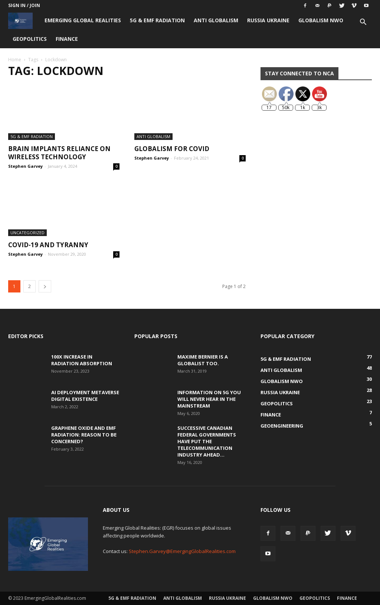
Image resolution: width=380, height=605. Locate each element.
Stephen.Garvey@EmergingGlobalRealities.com (182, 551)
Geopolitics (30, 38)
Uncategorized (27, 232)
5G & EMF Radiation (157, 20)
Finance (67, 38)
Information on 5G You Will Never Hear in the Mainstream (209, 399)
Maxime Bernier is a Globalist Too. (202, 360)
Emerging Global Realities (83, 20)
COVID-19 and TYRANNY (48, 245)
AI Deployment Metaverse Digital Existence (85, 395)
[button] (363, 22)
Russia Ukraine (268, 20)
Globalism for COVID (171, 148)
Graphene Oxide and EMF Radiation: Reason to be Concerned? (84, 435)
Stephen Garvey (25, 166)
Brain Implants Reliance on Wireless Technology (59, 152)
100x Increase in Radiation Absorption (81, 360)
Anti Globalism (216, 20)
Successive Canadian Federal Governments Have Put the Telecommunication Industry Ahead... (206, 441)
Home (14, 59)
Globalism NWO (320, 20)
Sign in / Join (24, 5)
